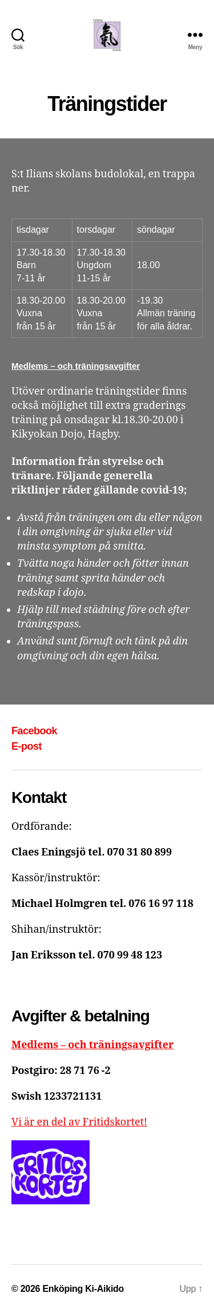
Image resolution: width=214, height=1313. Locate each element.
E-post (26, 746)
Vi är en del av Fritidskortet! (79, 1122)
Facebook (34, 731)
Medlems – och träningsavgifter (75, 366)
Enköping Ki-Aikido (83, 1289)
